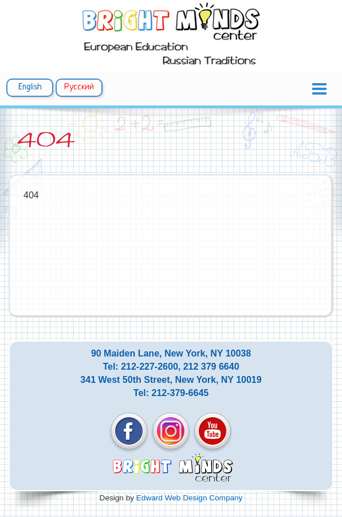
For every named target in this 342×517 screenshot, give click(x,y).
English (30, 87)
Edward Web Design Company (189, 497)
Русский (79, 87)
